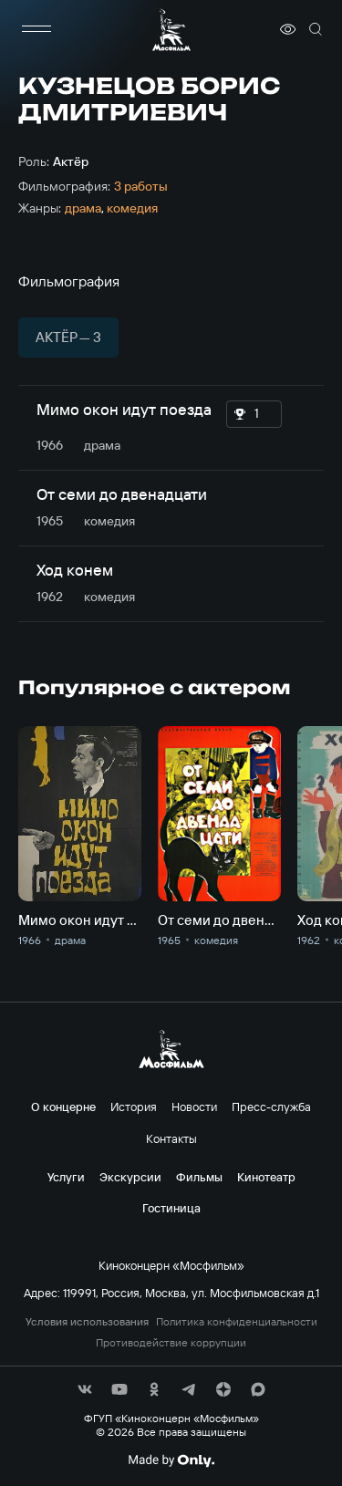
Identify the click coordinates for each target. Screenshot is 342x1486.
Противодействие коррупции (171, 1342)
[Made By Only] (171, 1460)
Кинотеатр (266, 1176)
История (133, 1106)
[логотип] (171, 30)
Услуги (66, 1176)
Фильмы (199, 1176)
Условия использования (87, 1321)
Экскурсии (130, 1176)
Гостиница (171, 1207)
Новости (194, 1106)
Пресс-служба (271, 1106)
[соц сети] (85, 1389)
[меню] (36, 29)
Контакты (171, 1138)
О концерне (63, 1106)
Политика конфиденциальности (236, 1321)
